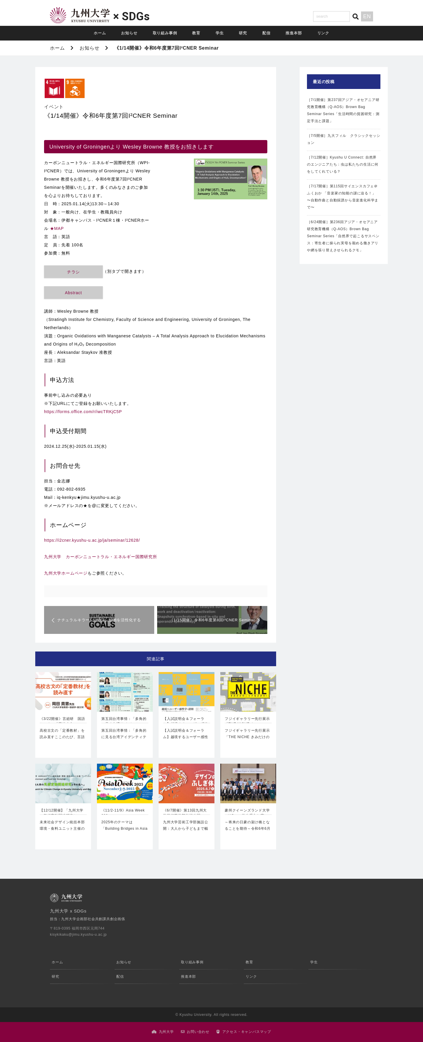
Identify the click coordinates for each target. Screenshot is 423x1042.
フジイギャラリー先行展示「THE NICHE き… (247, 721)
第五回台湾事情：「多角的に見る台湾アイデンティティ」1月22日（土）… (124, 736)
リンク (323, 33)
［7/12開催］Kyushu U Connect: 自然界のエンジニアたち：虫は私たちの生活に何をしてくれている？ (342, 164)
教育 (196, 33)
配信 (266, 33)
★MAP (57, 228)
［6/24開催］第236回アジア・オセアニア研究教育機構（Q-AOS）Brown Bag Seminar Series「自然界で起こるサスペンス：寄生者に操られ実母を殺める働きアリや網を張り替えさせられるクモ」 (343, 236)
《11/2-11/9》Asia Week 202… (123, 813)
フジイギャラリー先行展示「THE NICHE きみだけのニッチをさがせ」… (247, 736)
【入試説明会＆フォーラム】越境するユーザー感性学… (185, 722)
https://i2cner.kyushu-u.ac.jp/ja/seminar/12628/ (92, 540)
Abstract (73, 292)
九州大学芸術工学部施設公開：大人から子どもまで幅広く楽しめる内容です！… (185, 828)
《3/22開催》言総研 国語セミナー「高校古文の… (62, 721)
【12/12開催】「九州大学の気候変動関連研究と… (61, 813)
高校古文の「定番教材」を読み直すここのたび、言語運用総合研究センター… (62, 736)
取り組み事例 (165, 33)
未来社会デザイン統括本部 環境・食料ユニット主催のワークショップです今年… (63, 828)
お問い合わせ (198, 1032)
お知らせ (129, 33)
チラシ (73, 272)
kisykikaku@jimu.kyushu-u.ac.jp (78, 934)
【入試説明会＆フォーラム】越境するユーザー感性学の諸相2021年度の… (185, 736)
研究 (243, 33)
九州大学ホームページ (66, 573)
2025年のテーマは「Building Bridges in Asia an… (124, 828)
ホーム (100, 33)
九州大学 (166, 1032)
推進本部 (294, 33)
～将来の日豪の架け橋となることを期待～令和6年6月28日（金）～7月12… (248, 828)
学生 (220, 33)
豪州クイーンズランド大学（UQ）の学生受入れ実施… (247, 813)
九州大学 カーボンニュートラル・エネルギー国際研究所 (100, 556)
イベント (54, 106)
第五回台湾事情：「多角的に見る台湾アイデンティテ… (124, 722)
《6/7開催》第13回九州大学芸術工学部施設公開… (185, 813)
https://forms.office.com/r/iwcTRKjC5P (83, 411)
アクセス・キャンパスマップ (246, 1032)
